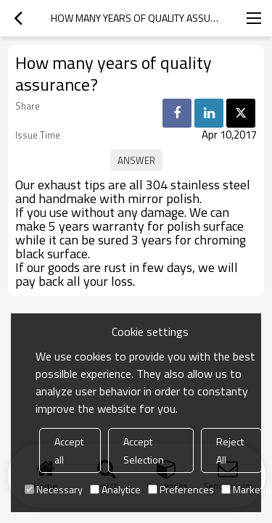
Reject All (230, 450)
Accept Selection (143, 450)
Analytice (115, 489)
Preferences (181, 489)
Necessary (54, 489)
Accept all (68, 450)
